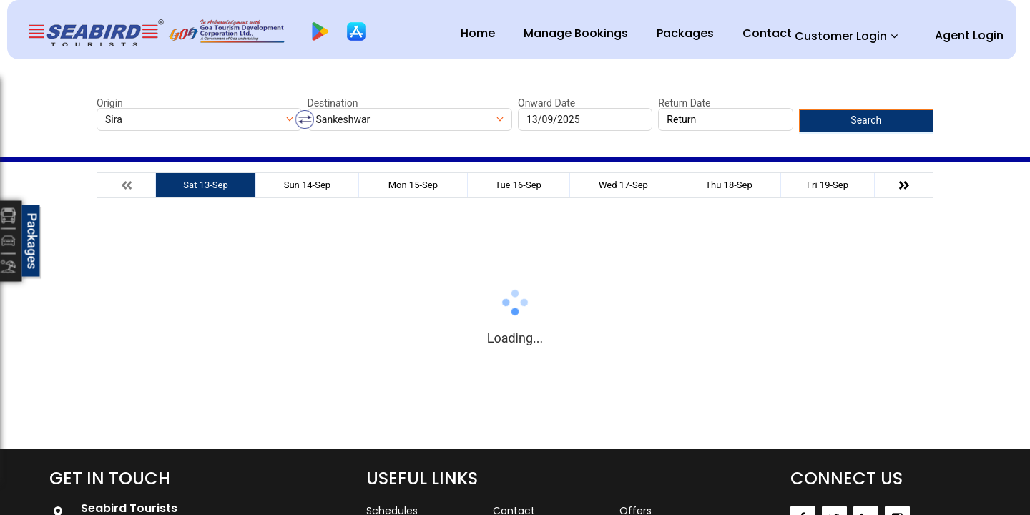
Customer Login (841, 36)
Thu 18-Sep (728, 185)
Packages (685, 33)
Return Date (684, 103)
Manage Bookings (576, 33)
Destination (333, 103)
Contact (767, 33)
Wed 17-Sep (623, 185)
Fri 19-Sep (827, 185)
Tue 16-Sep (518, 185)
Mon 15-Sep (413, 185)
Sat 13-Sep (205, 185)
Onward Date (546, 103)
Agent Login (969, 35)
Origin (110, 103)
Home (478, 33)
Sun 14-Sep (307, 185)
